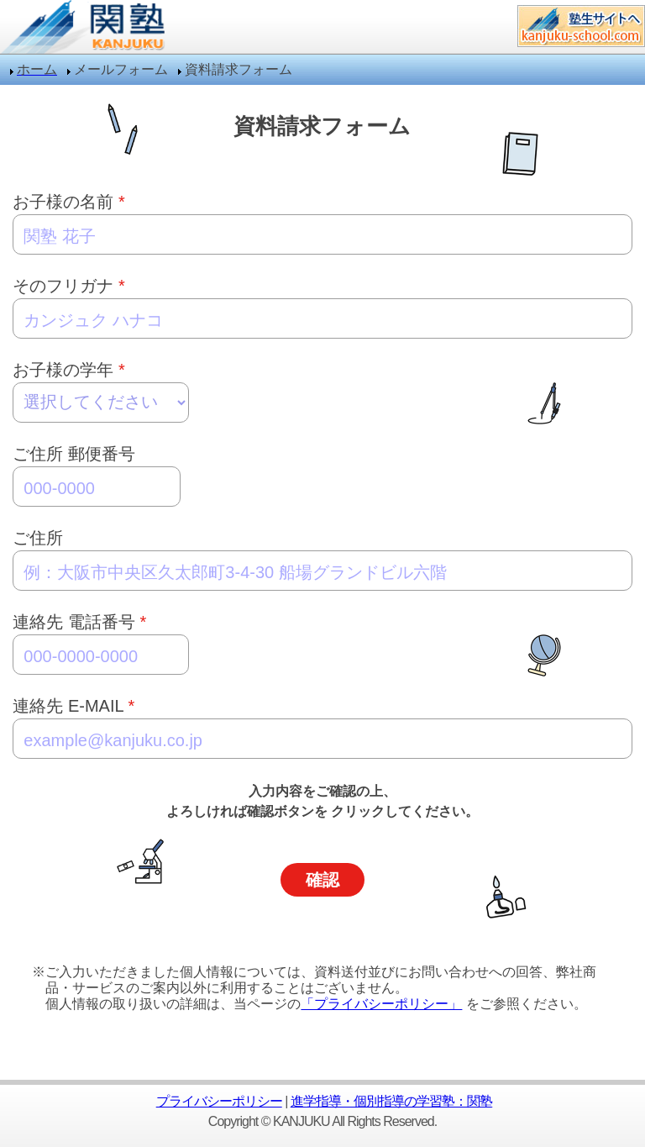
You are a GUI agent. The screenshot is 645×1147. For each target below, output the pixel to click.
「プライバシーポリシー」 (381, 1004)
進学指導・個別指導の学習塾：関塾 (391, 1101)
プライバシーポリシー (219, 1101)
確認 (322, 880)
